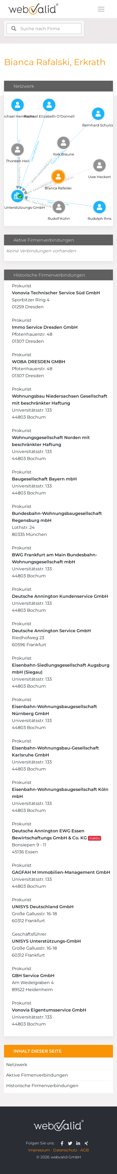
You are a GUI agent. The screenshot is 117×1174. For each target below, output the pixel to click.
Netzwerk (16, 1064)
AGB (84, 1150)
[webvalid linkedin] (79, 1143)
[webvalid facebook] (63, 1143)
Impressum (39, 1150)
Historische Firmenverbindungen (42, 1085)
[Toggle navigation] (101, 9)
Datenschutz (65, 1150)
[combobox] (43, 28)
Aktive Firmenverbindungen (37, 1075)
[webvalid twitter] (71, 1143)
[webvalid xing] (87, 1143)
